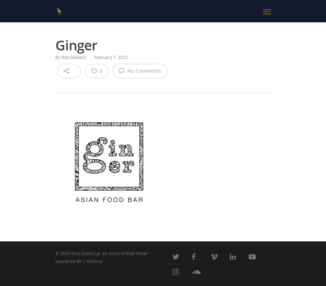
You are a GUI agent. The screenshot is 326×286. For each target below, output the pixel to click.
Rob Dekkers (74, 57)
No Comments (140, 70)
